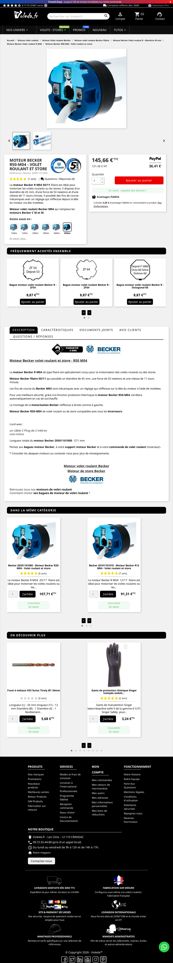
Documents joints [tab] (96, 330)
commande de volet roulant (127, 447)
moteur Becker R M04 (27, 185)
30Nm (46, 229)
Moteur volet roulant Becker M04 (32, 209)
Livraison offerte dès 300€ (121, 5)
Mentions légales (134, 792)
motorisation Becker (45, 405)
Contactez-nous (41, 861)
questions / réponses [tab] (33, 336)
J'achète (28, 594)
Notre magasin (39, 852)
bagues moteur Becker (39, 447)
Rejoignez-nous (133, 813)
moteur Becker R (24, 372)
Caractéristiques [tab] (57, 330)
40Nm (56, 229)
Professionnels (68, 791)
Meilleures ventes (38, 792)
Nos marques (36, 774)
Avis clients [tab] (130, 330)
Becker (24, 411)
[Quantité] (96, 180)
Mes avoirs (98, 793)
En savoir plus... (18, 238)
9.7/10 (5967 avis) (25, 5)
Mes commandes (102, 780)
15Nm (14, 229)
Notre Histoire (132, 774)
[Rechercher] (78, 16)
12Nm (24, 229)
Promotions (34, 779)
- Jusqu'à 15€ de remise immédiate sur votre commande (84, 1)
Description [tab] (23, 330)
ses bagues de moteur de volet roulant (60, 493)
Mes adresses (100, 797)
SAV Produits (35, 801)
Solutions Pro (158, 5)
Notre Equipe (132, 779)
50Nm (67, 229)
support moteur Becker (80, 447)
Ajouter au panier (139, 180)
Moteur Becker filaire (24, 378)
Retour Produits (37, 796)
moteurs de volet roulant (54, 489)
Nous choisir (67, 812)
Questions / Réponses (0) (57, 179)
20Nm (35, 229)
